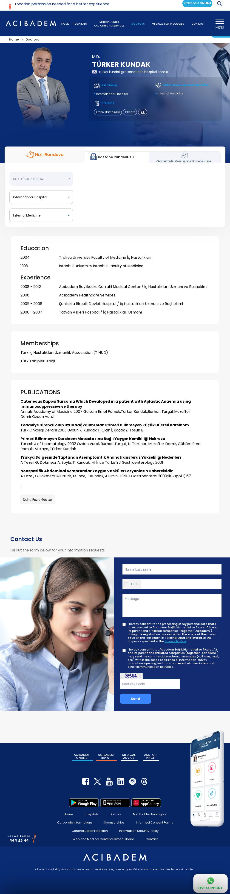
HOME (65, 24)
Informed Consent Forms (154, 822)
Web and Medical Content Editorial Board (103, 839)
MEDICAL (129, 756)
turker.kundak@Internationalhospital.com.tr (130, 71)
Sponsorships (114, 822)
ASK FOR (150, 756)
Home (68, 814)
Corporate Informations (75, 822)
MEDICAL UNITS (109, 23)
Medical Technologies (149, 814)
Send (135, 698)
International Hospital (112, 94)
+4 (143, 112)
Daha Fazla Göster (37, 499)
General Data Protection (90, 831)
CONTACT (198, 24)
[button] (132, 584)
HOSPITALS (80, 24)
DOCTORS (138, 24)
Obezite (130, 112)
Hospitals (91, 814)
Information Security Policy (139, 831)
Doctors (116, 814)
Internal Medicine (171, 93)
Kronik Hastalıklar (108, 112)
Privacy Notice (175, 641)
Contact (152, 839)
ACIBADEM (82, 756)
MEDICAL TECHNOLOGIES (168, 24)
